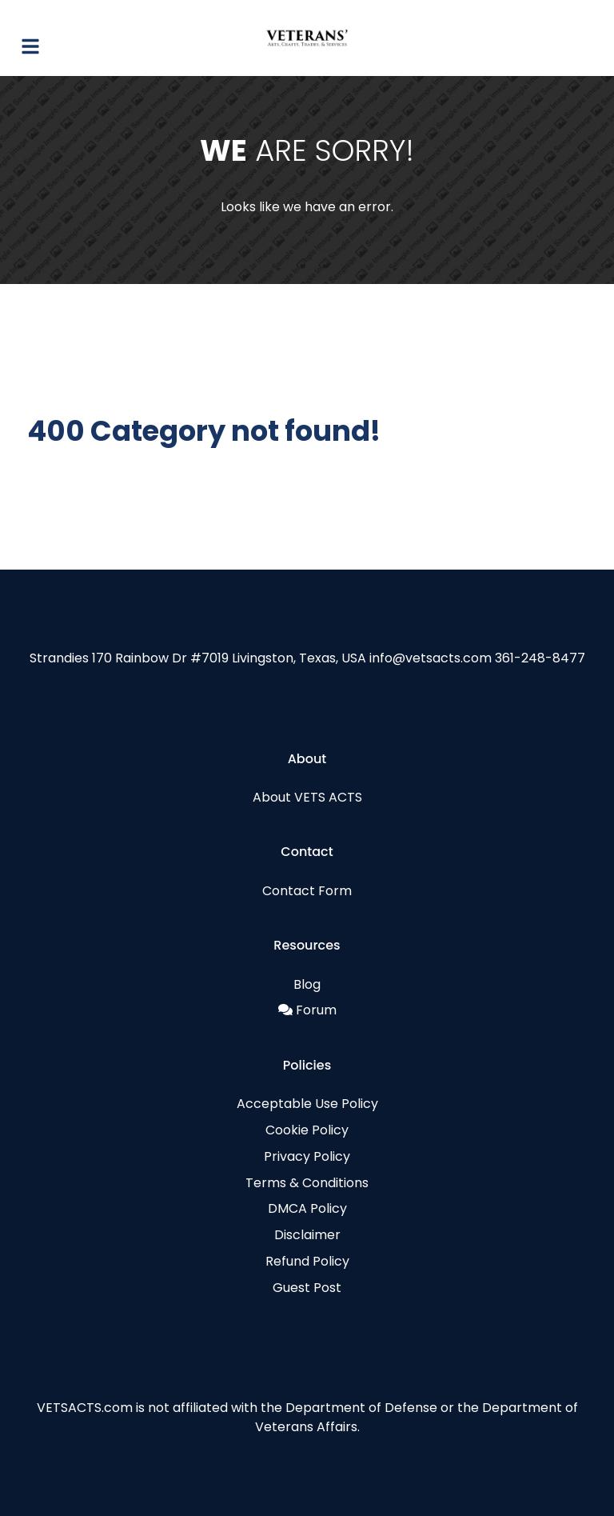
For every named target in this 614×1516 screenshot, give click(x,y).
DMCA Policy (307, 1208)
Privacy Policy (307, 1156)
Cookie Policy (307, 1130)
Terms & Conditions (307, 1183)
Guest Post (307, 1287)
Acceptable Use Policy (307, 1103)
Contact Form (307, 891)
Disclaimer (307, 1235)
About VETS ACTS (307, 797)
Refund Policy (307, 1261)
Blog (307, 984)
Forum (316, 1010)
